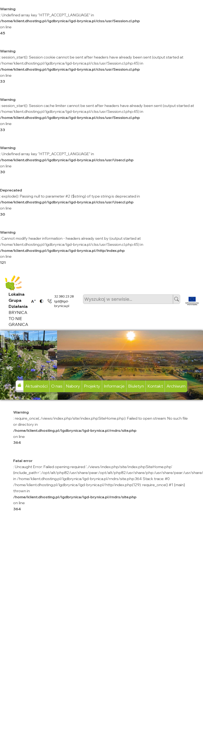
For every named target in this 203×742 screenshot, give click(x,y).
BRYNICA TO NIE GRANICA (18, 309)
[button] (176, 299)
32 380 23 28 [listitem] (64, 296)
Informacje (114, 386)
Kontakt (155, 386)
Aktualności (36, 386)
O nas (56, 386)
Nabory (73, 386)
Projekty (92, 386)
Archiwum (176, 386)
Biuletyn (136, 386)
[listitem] (32, 301)
